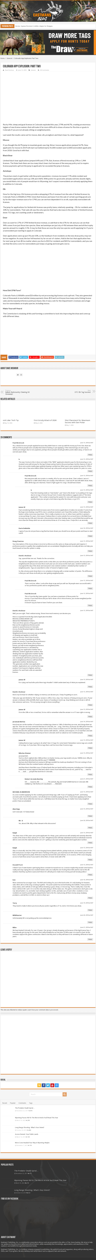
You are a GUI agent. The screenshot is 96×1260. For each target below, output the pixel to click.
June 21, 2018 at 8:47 (86, 779)
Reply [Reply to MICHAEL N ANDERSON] (90, 804)
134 (28, 1137)
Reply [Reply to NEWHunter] (90, 922)
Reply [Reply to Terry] (90, 910)
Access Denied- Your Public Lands (26, 1134)
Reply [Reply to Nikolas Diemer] (90, 774)
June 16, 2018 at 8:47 (86, 528)
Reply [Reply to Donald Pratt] (90, 874)
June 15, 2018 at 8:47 (86, 507)
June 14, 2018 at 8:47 (86, 721)
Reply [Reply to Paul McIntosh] (90, 455)
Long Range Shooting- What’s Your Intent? (29, 1127)
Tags (30, 1103)
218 (28, 1120)
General (9, 58)
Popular (13, 1103)
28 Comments (44, 70)
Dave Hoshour (9, 70)
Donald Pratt (18, 865)
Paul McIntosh (18, 443)
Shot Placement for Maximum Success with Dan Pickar (77, 421)
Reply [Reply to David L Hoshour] (90, 576)
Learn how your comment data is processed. (43, 1010)
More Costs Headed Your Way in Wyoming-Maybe (32, 1143)
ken (14, 880)
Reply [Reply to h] (90, 471)
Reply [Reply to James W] (90, 523)
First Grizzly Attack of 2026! (45, 420)
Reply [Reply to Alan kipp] (90, 816)
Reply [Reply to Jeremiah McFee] (90, 735)
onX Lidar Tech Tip (11, 420)
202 (30, 1130)
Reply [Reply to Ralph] (90, 842)
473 (31, 1110)
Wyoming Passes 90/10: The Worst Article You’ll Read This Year (36, 1118)
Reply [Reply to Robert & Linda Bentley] (90, 787)
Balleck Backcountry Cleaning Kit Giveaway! (17, 392)
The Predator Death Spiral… (25, 1108)
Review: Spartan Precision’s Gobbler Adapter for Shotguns (34, 26)
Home (2, 58)
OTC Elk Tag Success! (78, 391)
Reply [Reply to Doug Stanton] (90, 551)
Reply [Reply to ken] (90, 898)
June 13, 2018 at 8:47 (86, 443)
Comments (22, 1103)
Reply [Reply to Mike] (90, 939)
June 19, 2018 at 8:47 (86, 903)
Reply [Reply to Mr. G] (90, 827)
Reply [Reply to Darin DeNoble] (90, 536)
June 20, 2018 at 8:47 (86, 820)
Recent (4, 1103)
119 (30, 1145)
